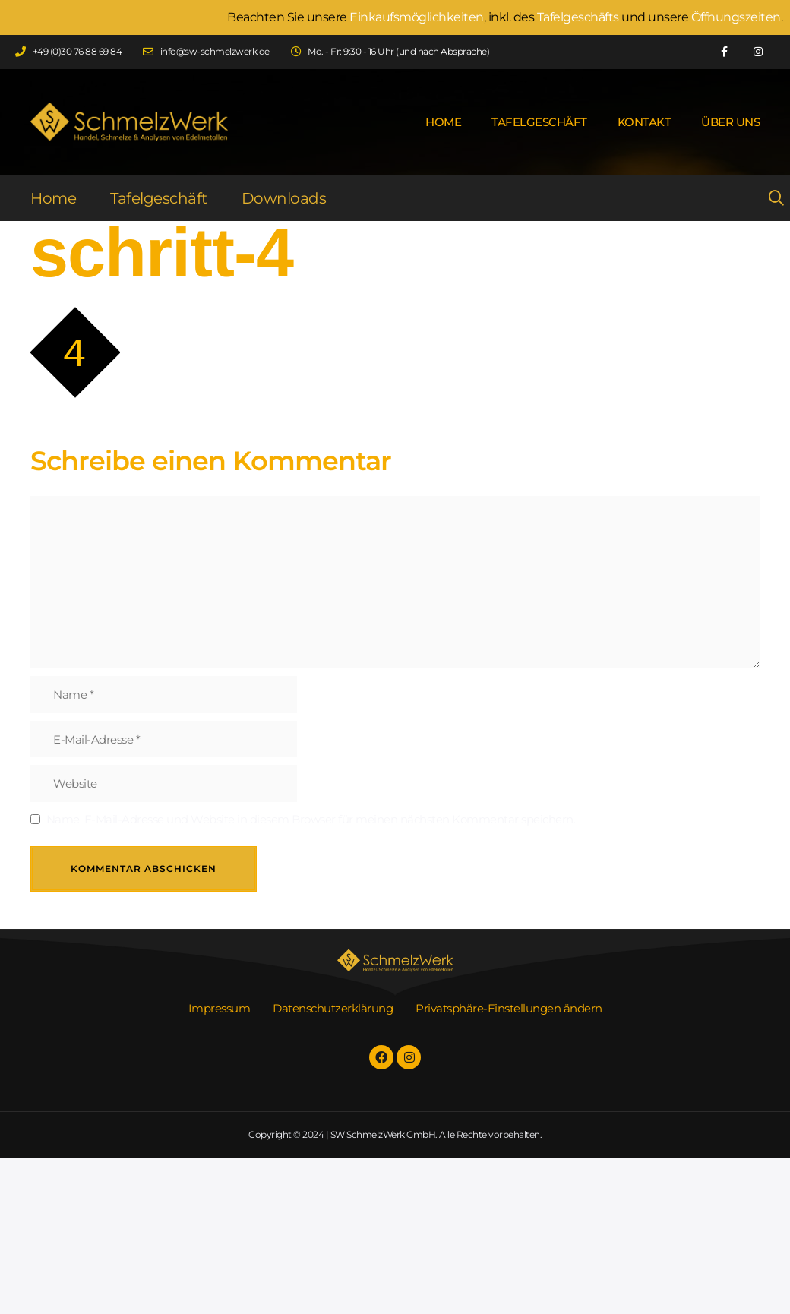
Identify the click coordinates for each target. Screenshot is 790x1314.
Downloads (284, 198)
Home (443, 122)
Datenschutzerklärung (333, 1008)
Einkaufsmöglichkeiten (416, 17)
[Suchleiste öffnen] (763, 198)
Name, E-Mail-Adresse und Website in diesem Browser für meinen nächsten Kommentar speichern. (311, 819)
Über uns (730, 122)
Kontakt (645, 122)
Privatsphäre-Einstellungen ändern (509, 1008)
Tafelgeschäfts (578, 17)
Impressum (219, 1008)
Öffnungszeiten (736, 17)
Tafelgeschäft (539, 122)
